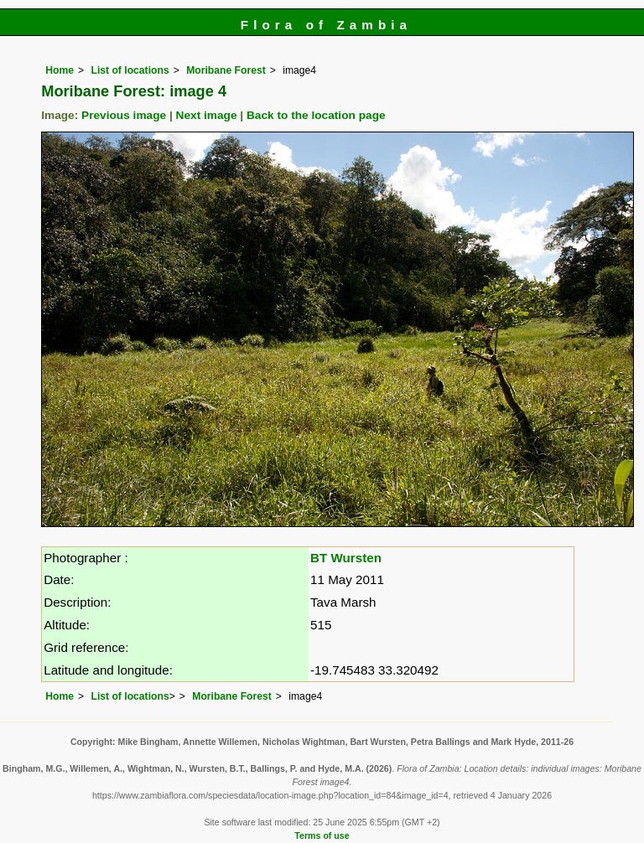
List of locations (130, 70)
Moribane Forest (226, 70)
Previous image (123, 115)
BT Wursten (346, 558)
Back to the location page (316, 115)
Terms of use (321, 835)
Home (59, 70)
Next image (206, 115)
